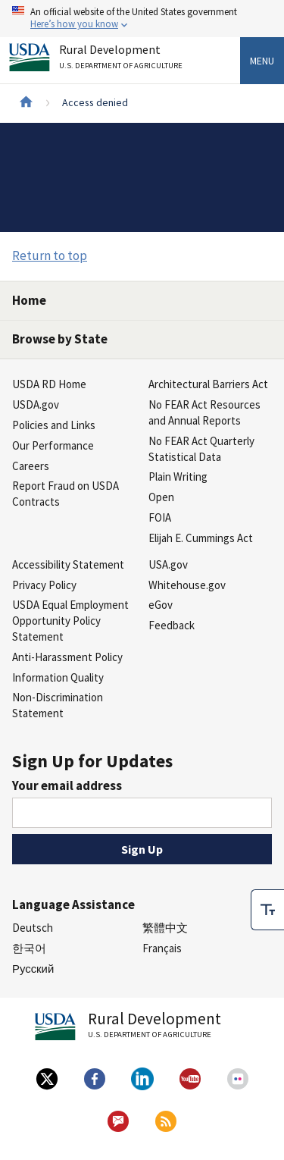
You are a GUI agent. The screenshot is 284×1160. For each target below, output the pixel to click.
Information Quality (58, 677)
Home (29, 300)
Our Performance (53, 445)
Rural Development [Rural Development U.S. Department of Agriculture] (122, 59)
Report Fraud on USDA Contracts (65, 493)
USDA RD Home (49, 384)
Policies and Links (53, 425)
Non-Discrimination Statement (57, 705)
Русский (33, 968)
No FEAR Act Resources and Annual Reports (204, 412)
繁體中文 (165, 927)
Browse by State (60, 339)
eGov (160, 604)
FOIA (159, 517)
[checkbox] (267, 907)
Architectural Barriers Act (208, 384)
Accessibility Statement (68, 564)
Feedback (171, 625)
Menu (262, 60)
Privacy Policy (44, 585)
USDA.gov (35, 404)
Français (162, 948)
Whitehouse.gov (187, 585)
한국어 (29, 948)
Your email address (67, 785)
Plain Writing (178, 476)
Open (161, 497)
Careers (30, 466)
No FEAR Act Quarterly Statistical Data (201, 449)
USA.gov (168, 564)
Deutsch (32, 927)
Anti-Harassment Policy (67, 657)
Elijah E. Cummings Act (200, 538)
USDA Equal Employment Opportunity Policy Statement (70, 620)
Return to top (49, 255)
